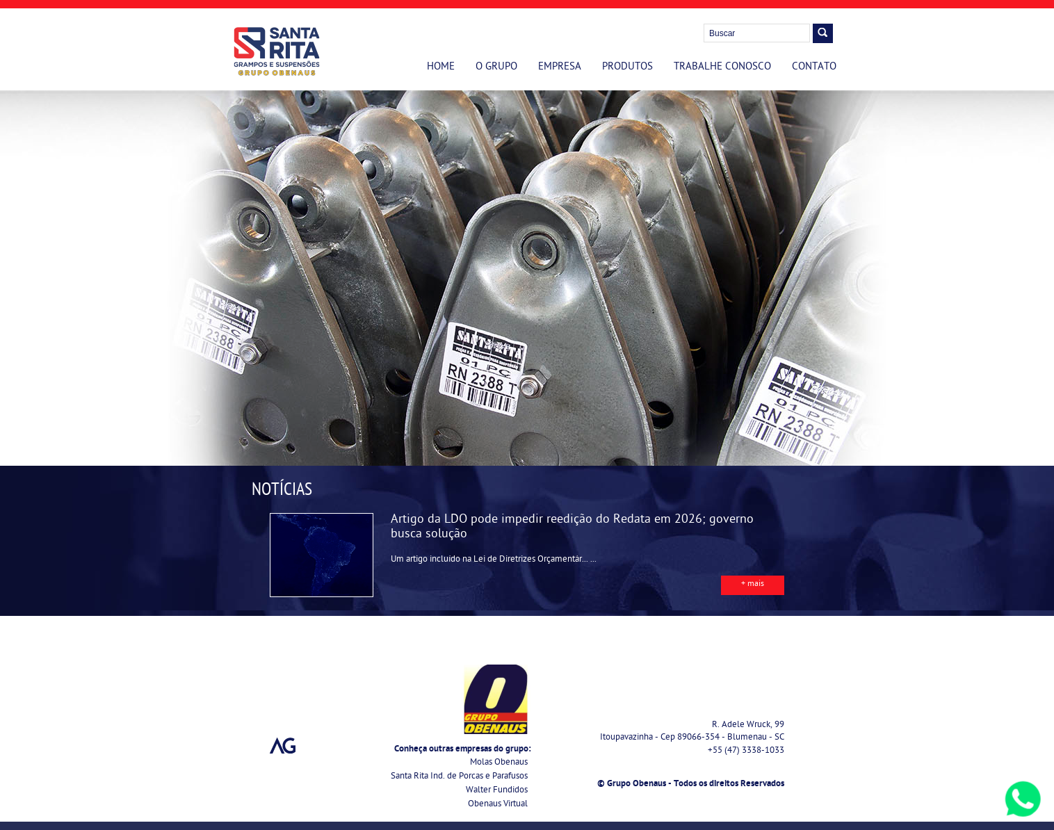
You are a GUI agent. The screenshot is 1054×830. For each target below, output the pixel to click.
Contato (814, 67)
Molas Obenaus (499, 763)
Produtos (627, 67)
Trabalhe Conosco (722, 67)
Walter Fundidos (497, 791)
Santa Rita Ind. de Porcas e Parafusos (459, 777)
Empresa (559, 67)
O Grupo (496, 67)
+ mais (752, 584)
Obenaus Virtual (498, 804)
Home (441, 67)
